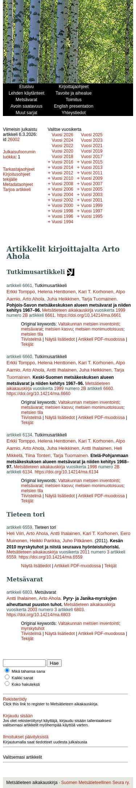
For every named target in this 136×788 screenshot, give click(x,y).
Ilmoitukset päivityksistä (25, 736)
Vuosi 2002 (62, 200)
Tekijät (27, 344)
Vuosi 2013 (92, 167)
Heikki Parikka (44, 540)
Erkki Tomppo (21, 291)
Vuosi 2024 (62, 140)
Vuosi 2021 (92, 145)
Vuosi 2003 (92, 194)
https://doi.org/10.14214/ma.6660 (38, 393)
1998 (92, 466)
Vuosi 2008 (62, 183)
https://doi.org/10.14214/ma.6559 (50, 557)
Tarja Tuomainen (99, 299)
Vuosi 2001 (92, 200)
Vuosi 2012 (62, 172)
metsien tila (32, 334)
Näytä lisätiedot (60, 339)
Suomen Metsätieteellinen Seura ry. (95, 782)
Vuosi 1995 (92, 216)
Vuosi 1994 (62, 221)
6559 (11, 557)
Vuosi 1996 (62, 216)
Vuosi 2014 (62, 167)
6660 (108, 388)
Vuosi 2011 (92, 172)
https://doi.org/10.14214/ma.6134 (66, 471)
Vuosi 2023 (92, 140)
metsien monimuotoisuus (99, 329)
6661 (50, 315)
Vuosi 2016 (62, 162)
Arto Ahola (33, 299)
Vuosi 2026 (62, 134)
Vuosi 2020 (62, 151)
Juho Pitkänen (77, 540)
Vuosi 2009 (92, 178)
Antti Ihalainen (62, 370)
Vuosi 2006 (62, 189)
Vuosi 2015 (92, 162)
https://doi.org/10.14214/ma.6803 (38, 614)
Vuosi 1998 (62, 210)
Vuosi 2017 (92, 156)
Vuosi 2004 (62, 194)
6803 (79, 609)
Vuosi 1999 (92, 205)
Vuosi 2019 (92, 151)
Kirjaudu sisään (18, 715)
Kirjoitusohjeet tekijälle (16, 177)
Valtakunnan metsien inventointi (88, 324)
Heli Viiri (15, 533)
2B (25, 315)
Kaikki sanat (22, 678)
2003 (32, 609)
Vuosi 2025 (92, 134)
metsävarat (31, 329)
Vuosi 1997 (92, 210)
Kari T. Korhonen (96, 291)
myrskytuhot (33, 628)
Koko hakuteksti (26, 684)
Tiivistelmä (31, 339)
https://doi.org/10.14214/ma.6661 (89, 315)
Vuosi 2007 (92, 183)
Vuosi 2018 (62, 156)
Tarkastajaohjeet (18, 169)
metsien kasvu (59, 329)
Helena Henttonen (57, 291)
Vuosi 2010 (62, 178)
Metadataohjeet (18, 184)
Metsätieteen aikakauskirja (67, 310)
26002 (14, 139)
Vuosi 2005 (92, 189)
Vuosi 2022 (62, 145)
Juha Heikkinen (63, 299)
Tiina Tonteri (37, 455)
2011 (85, 552)
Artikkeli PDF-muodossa (101, 339)
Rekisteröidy (15, 699)
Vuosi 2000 (62, 205)
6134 (27, 471)
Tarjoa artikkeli (17, 189)
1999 (120, 310)
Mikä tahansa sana (28, 671)
